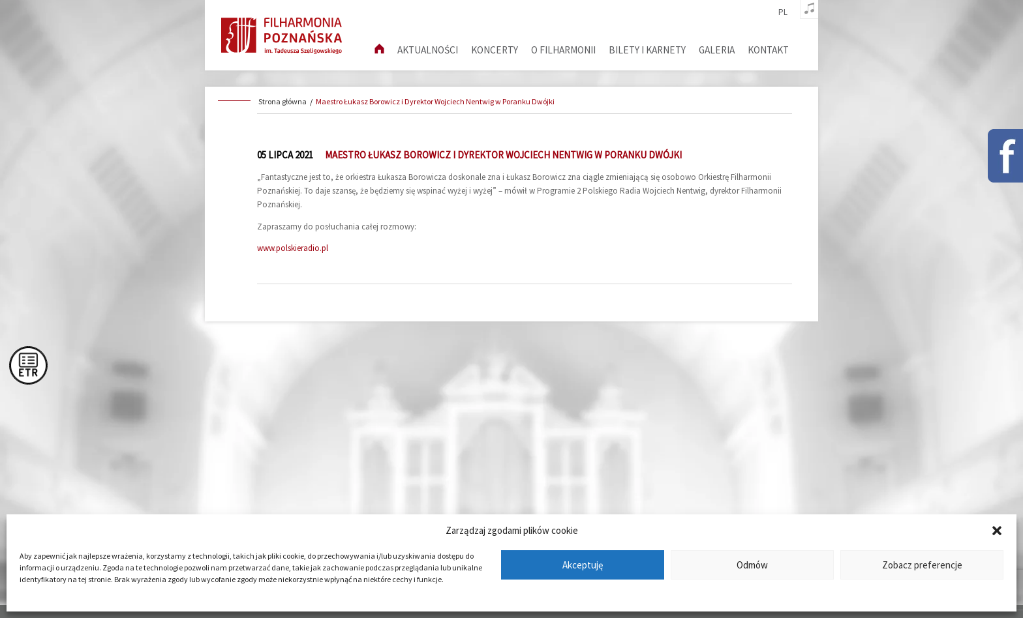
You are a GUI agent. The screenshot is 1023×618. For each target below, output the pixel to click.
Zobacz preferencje (922, 565)
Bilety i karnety (647, 50)
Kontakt (768, 50)
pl (782, 12)
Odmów (752, 565)
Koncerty (494, 50)
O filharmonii (563, 50)
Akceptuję (582, 565)
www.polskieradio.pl (292, 248)
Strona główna (282, 101)
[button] (996, 530)
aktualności (427, 50)
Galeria (717, 50)
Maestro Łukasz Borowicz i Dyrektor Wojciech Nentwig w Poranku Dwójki (435, 101)
